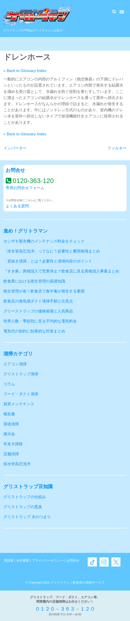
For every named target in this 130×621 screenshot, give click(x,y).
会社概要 (22, 560)
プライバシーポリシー (48, 560)
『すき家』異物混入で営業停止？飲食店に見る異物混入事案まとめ (61, 271)
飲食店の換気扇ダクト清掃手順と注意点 (38, 301)
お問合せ (73, 560)
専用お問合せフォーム (25, 188)
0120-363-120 (33, 180)
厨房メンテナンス (18, 404)
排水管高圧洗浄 (16, 464)
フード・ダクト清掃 (20, 394)
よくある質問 (17, 206)
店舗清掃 (11, 454)
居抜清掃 (11, 424)
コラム (9, 384)
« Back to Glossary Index (24, 71)
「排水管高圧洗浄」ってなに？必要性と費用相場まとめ (51, 251)
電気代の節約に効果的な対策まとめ (34, 331)
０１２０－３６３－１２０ (65, 609)
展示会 (9, 434)
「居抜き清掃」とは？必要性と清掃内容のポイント (47, 261)
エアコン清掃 (15, 364)
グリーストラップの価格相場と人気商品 (38, 311)
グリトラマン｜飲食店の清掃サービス (77, 582)
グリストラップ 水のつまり (27, 517)
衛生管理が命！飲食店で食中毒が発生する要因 (44, 291)
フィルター (117, 148)
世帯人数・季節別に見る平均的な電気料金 (40, 321)
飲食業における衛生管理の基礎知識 (34, 281)
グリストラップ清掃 (20, 374)
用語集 (8, 560)
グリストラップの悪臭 (22, 507)
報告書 (9, 414)
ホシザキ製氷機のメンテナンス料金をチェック (44, 241)
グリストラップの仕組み (24, 497)
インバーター (15, 148)
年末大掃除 (13, 444)
